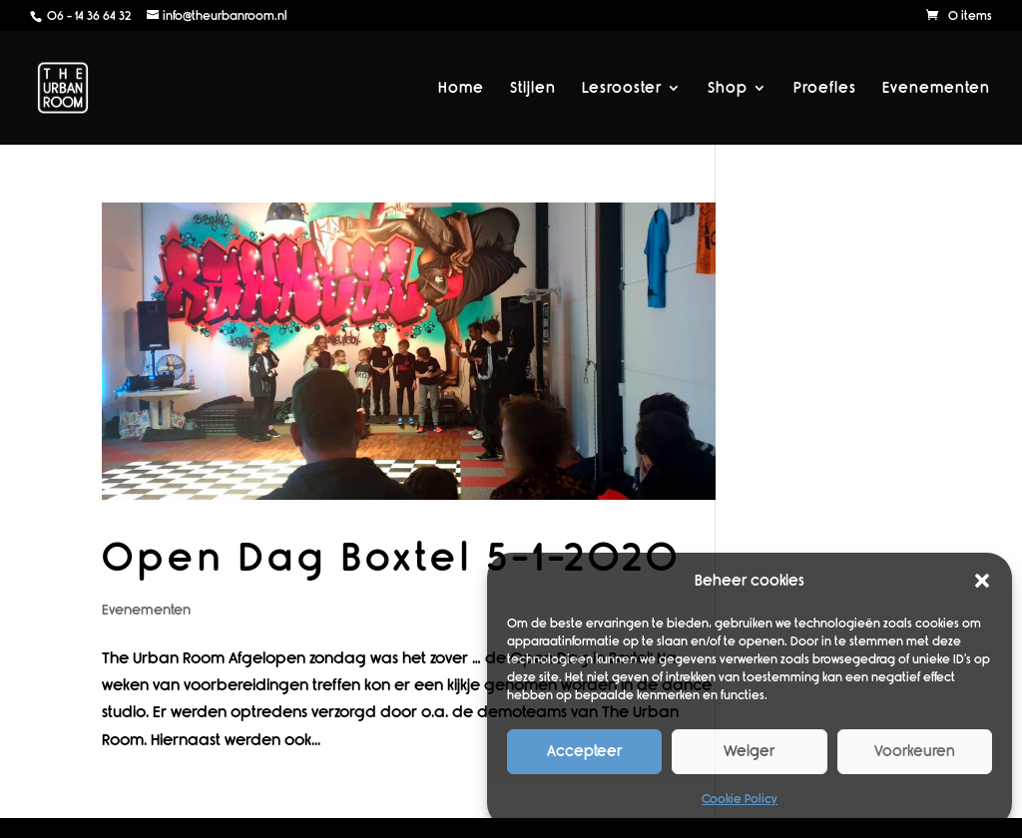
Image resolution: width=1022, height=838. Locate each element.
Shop (728, 89)
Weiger (749, 751)
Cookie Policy (739, 799)
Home (461, 89)
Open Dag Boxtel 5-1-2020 (392, 558)
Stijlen (533, 89)
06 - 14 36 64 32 (87, 16)
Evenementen (936, 89)
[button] (982, 581)
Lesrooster (622, 89)
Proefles (824, 89)
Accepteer (584, 751)
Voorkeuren (914, 751)
